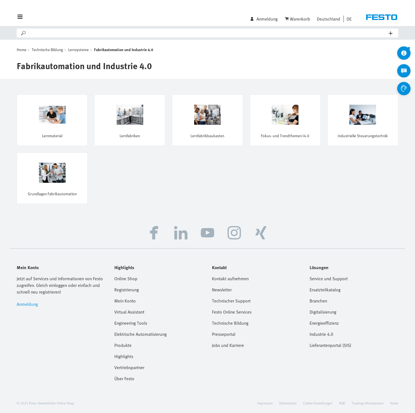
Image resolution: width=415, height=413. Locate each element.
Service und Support (329, 278)
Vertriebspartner (129, 367)
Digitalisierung (323, 312)
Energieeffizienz (324, 323)
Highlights (123, 356)
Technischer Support (231, 300)
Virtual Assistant (129, 312)
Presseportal (223, 334)
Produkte (123, 345)
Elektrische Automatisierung (140, 334)
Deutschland (328, 19)
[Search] (207, 33)
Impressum (265, 403)
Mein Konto (125, 300)
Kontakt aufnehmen (230, 278)
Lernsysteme (78, 49)
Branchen (318, 300)
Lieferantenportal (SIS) (330, 345)
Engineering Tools (130, 323)
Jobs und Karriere (228, 345)
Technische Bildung (47, 49)
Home (21, 49)
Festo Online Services (231, 312)
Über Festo (124, 378)
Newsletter (222, 289)
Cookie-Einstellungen (317, 403)
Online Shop (125, 278)
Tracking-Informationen (368, 403)
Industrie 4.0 (321, 334)
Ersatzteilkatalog (325, 289)
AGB (342, 403)
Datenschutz (288, 403)
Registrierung (126, 289)
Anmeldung (27, 304)
